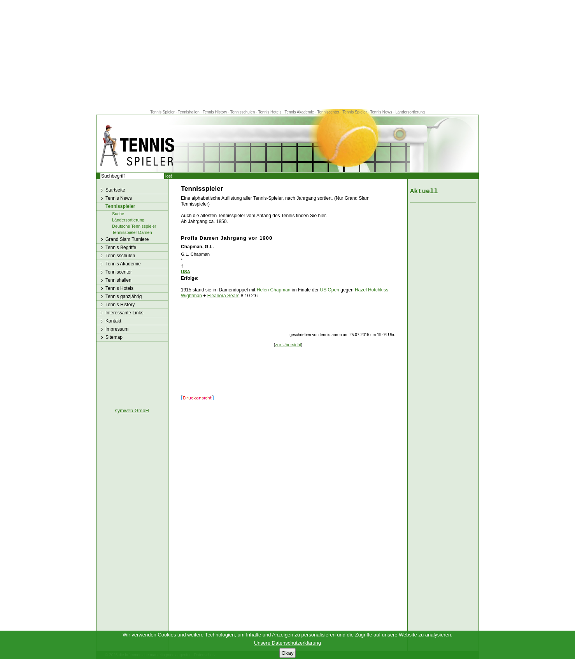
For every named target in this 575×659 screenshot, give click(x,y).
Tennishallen (189, 112)
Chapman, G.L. (197, 246)
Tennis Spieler (162, 112)
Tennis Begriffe (120, 247)
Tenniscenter (328, 112)
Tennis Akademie (300, 112)
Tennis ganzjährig (123, 296)
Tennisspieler (120, 206)
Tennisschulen (242, 112)
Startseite (115, 190)
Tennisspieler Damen (132, 232)
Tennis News (381, 112)
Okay (287, 653)
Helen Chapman (274, 290)
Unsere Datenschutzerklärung (287, 643)
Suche (118, 213)
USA (185, 271)
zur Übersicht (288, 344)
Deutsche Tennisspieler (134, 226)
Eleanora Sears (223, 295)
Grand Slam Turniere (127, 239)
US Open (329, 290)
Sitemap (114, 337)
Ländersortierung (410, 112)
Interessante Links (124, 313)
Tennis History (215, 112)
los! (168, 176)
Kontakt (113, 321)
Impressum (116, 329)
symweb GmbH (132, 410)
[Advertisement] (287, 54)
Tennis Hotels (270, 112)
